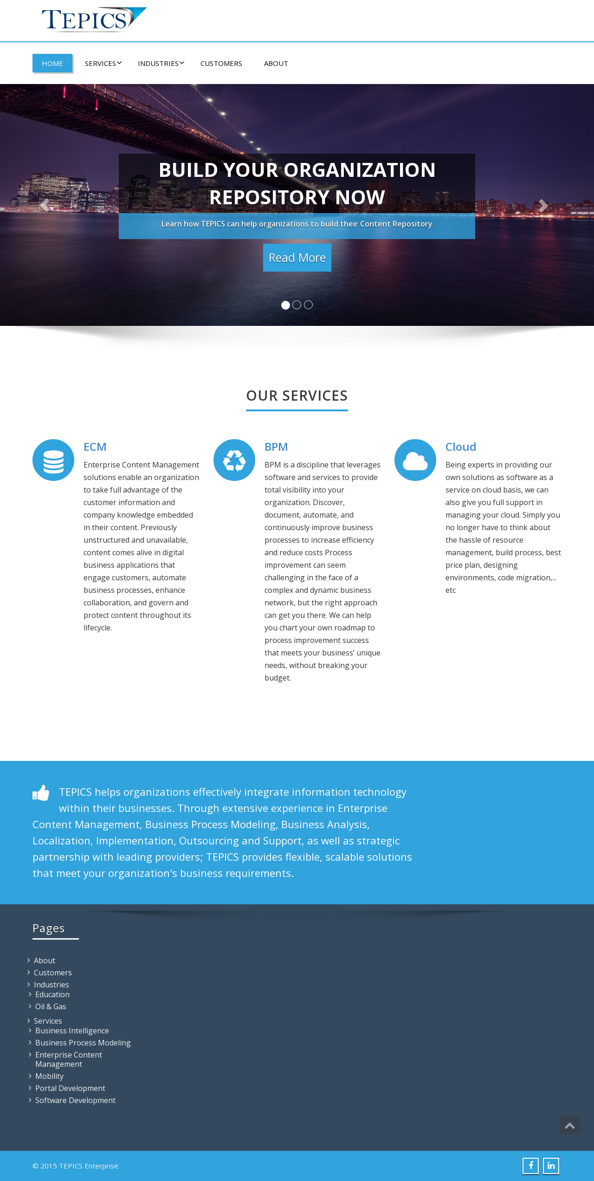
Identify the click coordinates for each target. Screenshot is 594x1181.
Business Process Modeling (83, 1043)
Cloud (461, 446)
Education (52, 994)
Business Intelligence (72, 1030)
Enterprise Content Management (68, 1059)
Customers (221, 63)
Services (103, 63)
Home (52, 63)
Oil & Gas (50, 1006)
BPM (276, 446)
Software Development (75, 1100)
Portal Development (70, 1088)
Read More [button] (297, 257)
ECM (95, 446)
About (276, 63)
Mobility (49, 1076)
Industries (161, 63)
